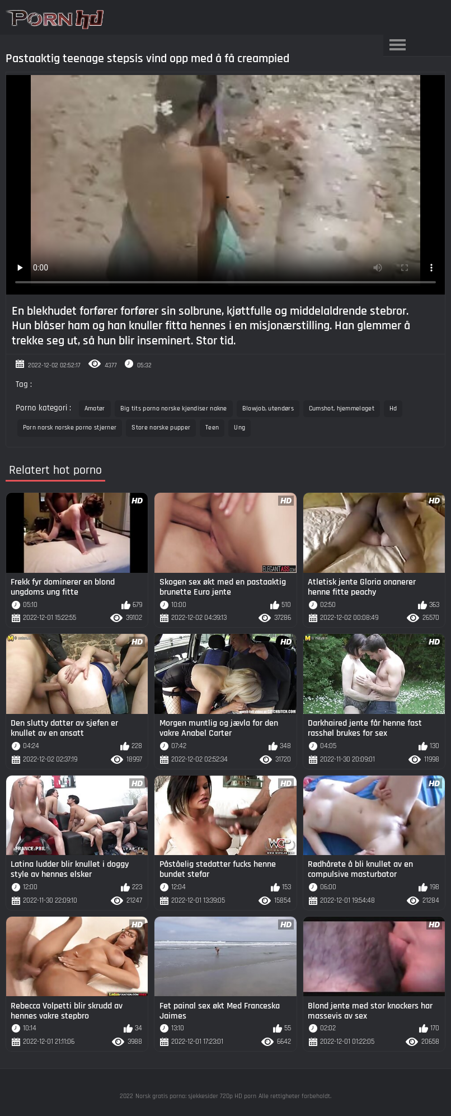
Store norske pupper (160, 427)
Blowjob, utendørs (268, 408)
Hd (393, 408)
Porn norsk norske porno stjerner (70, 427)
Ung (239, 427)
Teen (212, 427)
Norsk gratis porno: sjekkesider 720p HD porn (195, 1096)
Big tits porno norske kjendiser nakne (173, 408)
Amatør (94, 408)
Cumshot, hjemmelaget (341, 408)
